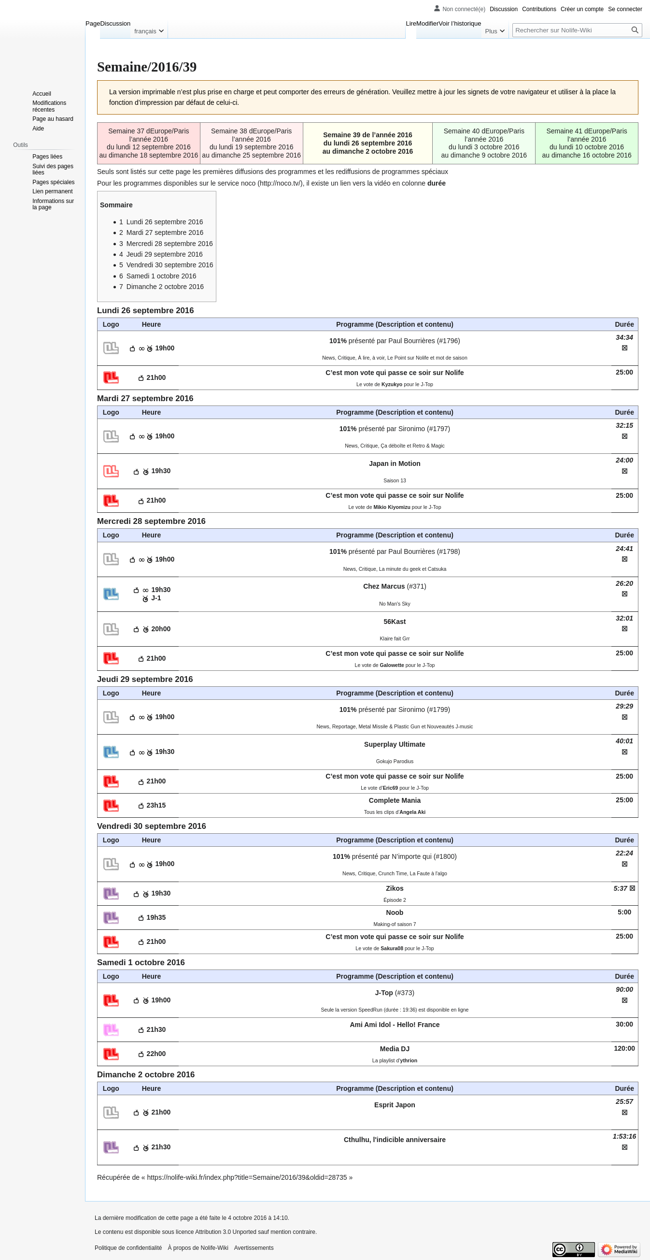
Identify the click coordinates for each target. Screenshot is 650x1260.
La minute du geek (400, 569)
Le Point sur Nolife (408, 358)
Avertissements (254, 1248)
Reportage (344, 726)
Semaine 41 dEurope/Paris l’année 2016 (586, 135)
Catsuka (437, 569)
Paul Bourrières (411, 341)
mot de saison (451, 358)
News (328, 358)
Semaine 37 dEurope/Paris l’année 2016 (148, 135)
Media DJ (395, 1049)
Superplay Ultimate (394, 744)
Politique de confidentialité (128, 1248)
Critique (346, 358)
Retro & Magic (428, 446)
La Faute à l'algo (428, 873)
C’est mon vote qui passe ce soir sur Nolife (394, 373)
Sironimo (411, 429)
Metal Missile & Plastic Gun (389, 726)
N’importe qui (411, 856)
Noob (395, 912)
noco (248, 183)
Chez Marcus (384, 586)
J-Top (384, 993)
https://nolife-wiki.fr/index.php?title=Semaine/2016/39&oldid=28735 (247, 1177)
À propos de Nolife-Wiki (198, 1248)
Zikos (395, 888)
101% (338, 341)
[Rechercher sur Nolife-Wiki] (577, 30)
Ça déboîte (393, 446)
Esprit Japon (394, 1105)
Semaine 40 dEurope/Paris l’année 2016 (484, 135)
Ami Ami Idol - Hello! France (394, 1024)
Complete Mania (395, 800)
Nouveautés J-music (450, 726)
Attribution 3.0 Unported (225, 1232)
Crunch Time (392, 873)
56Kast (395, 621)
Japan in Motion (395, 463)
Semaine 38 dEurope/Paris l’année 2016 (251, 135)
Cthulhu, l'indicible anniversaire (395, 1140)
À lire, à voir (371, 358)
